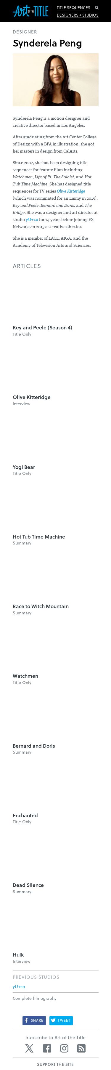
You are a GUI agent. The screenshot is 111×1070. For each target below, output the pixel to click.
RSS (81, 1048)
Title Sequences (73, 7)
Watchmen (25, 676)
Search (96, 7)
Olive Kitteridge (71, 191)
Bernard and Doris (34, 745)
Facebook (47, 1048)
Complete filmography (35, 998)
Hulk (18, 954)
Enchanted (25, 815)
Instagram (64, 1048)
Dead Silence (28, 885)
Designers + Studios (78, 15)
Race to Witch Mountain (41, 606)
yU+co (32, 220)
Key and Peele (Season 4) (42, 327)
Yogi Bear (24, 467)
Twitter (30, 1048)
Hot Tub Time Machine (39, 536)
